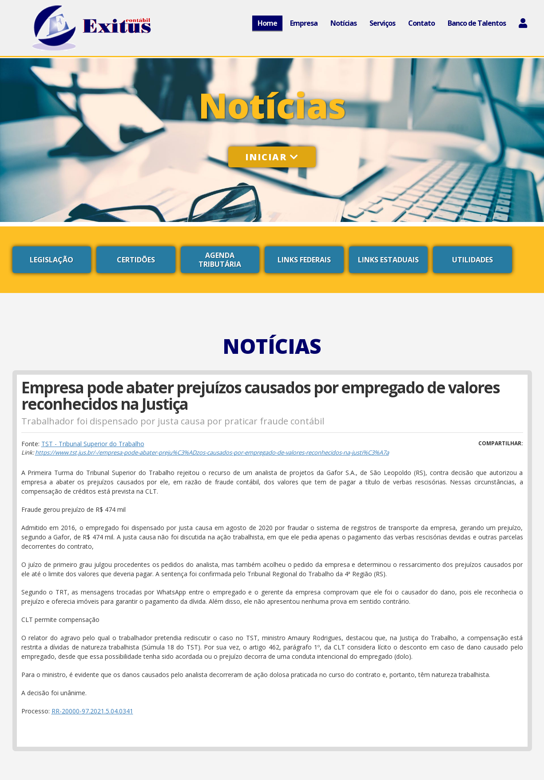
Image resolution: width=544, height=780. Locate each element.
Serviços (382, 23)
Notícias (343, 23)
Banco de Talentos (477, 23)
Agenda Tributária (220, 259)
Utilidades (472, 260)
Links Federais (304, 260)
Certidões (136, 260)
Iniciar (272, 157)
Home (267, 23)
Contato (421, 23)
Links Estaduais (388, 260)
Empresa (304, 23)
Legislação (51, 260)
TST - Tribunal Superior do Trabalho (92, 443)
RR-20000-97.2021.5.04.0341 (92, 711)
